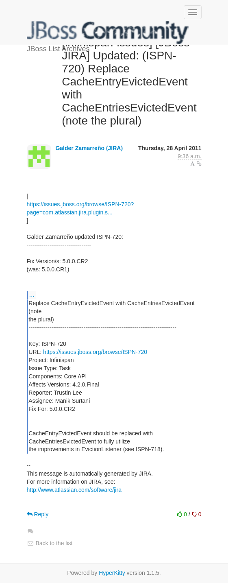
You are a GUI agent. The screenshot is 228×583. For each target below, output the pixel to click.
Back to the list (50, 543)
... (32, 294)
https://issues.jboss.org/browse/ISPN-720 (95, 352)
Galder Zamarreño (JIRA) (89, 148)
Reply (38, 514)
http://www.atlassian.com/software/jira (74, 490)
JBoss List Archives (108, 32)
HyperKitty (112, 573)
